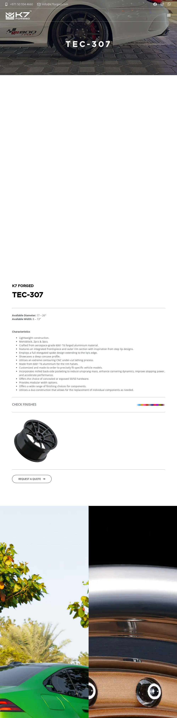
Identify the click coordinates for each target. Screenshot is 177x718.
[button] (169, 15)
